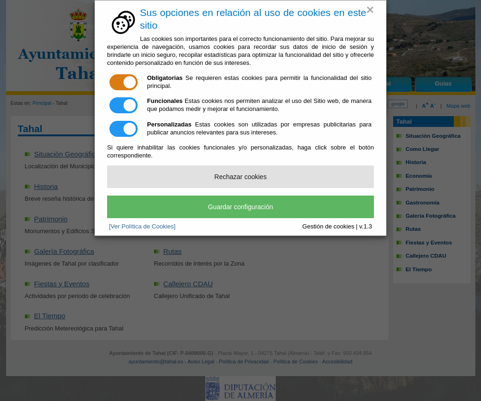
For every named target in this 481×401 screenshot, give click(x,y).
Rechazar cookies (240, 177)
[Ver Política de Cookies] (142, 226)
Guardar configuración (240, 207)
